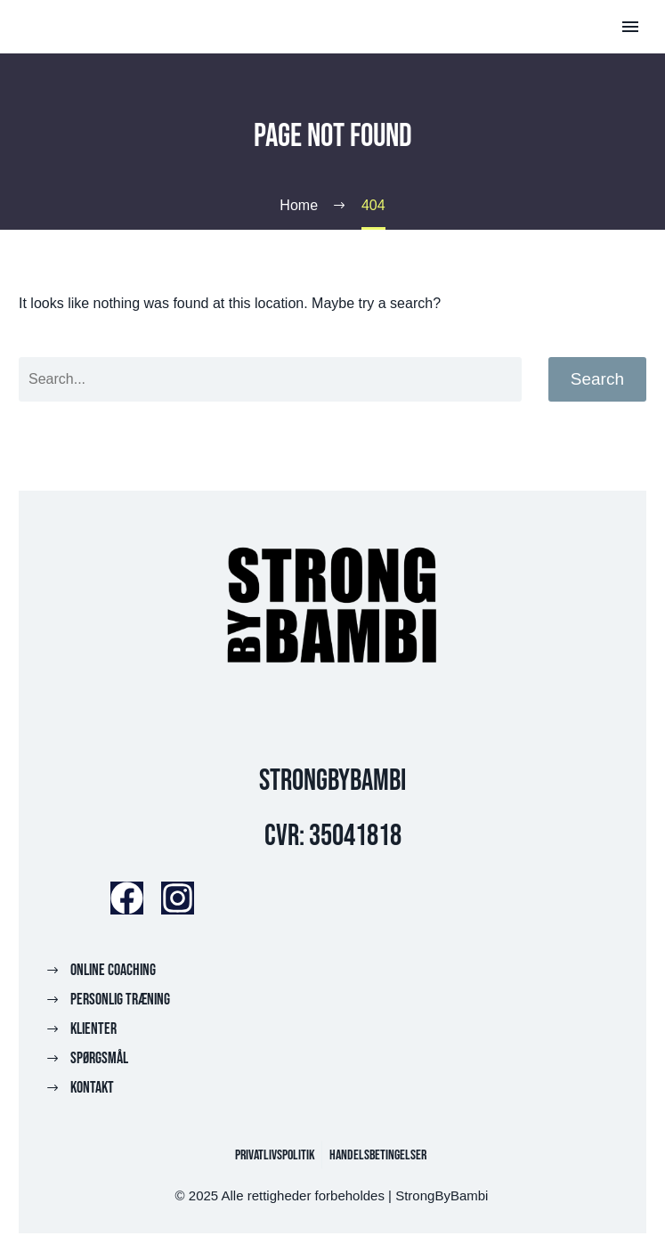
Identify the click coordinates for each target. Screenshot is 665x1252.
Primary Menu (630, 26)
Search (597, 379)
